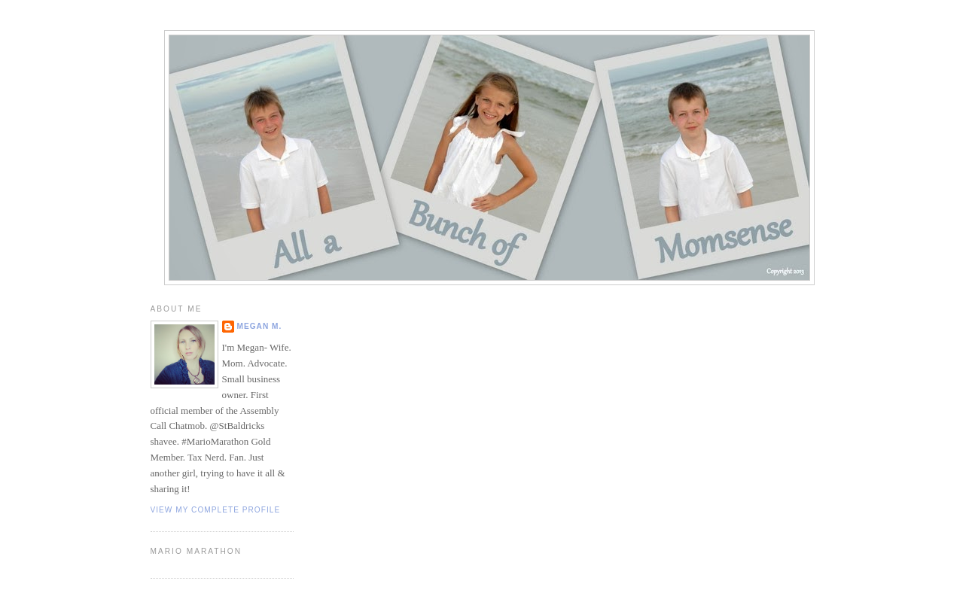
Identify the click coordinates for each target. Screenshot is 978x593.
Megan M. (259, 326)
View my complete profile (216, 510)
